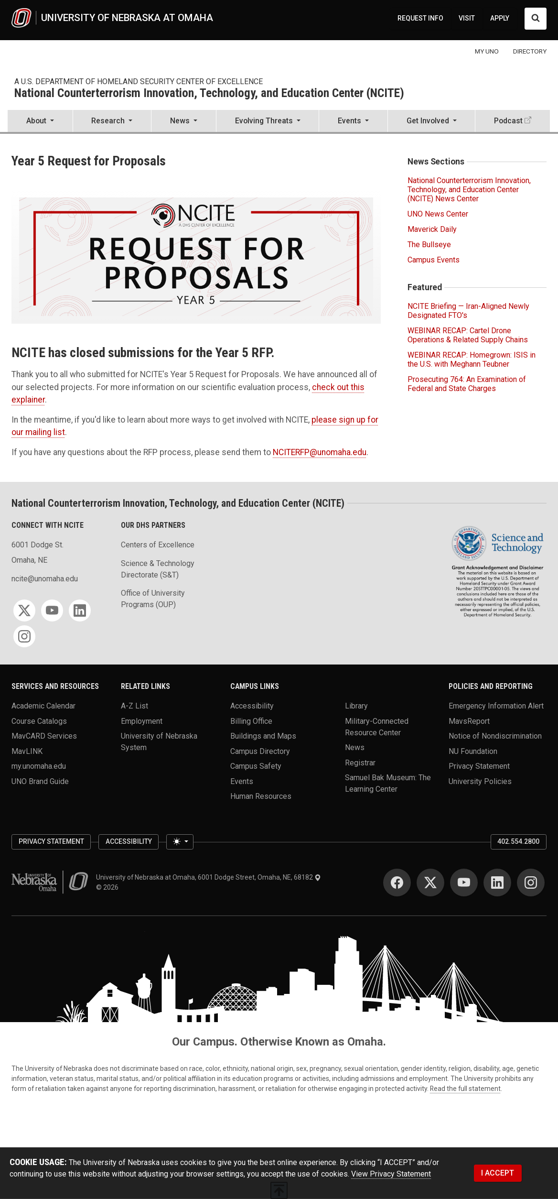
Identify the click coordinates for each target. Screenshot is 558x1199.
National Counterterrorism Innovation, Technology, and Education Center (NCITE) (209, 93)
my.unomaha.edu (38, 766)
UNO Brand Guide (40, 780)
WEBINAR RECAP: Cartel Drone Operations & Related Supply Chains (468, 335)
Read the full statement (465, 1088)
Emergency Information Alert (496, 705)
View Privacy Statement (391, 1173)
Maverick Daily (432, 229)
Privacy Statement (479, 766)
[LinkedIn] (80, 610)
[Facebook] (397, 882)
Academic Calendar (43, 705)
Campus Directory (260, 750)
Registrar (360, 762)
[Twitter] (24, 610)
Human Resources (260, 796)
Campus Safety (255, 766)
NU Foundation (473, 750)
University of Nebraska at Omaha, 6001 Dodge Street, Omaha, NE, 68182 (208, 877)
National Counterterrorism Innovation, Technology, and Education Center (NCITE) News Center (469, 189)
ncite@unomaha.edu (44, 578)
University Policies (480, 780)
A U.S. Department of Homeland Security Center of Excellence (138, 81)
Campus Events (434, 259)
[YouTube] (52, 610)
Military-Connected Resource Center (376, 726)
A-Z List (134, 705)
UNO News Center (438, 213)
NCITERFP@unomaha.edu (319, 452)
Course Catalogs (39, 720)
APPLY (499, 18)
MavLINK (27, 750)
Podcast (508, 120)
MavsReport (469, 720)
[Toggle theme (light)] (179, 841)
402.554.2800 (518, 841)
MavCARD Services (44, 736)
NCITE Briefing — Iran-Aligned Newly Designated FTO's (468, 311)
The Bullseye (429, 244)
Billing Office (251, 720)
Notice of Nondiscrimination (495, 736)
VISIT (467, 18)
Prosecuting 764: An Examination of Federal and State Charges (467, 384)
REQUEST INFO (420, 18)
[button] (40, 122)
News (355, 747)
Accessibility (252, 705)
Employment (141, 720)
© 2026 (108, 887)
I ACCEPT (497, 1172)
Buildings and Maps (263, 736)
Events (241, 780)
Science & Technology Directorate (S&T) (157, 569)
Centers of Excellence (157, 544)
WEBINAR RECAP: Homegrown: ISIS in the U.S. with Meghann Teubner (472, 359)
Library (356, 705)
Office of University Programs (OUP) (153, 599)
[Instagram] (24, 636)
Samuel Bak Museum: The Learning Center (388, 783)
